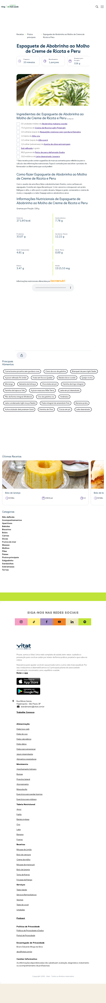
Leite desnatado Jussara (48, 156)
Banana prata (82, 403)
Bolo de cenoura (24, 854)
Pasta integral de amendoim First (56, 403)
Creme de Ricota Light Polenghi (50, 128)
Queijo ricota (87, 378)
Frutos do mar (9, 542)
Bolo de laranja (23, 869)
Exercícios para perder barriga (29, 794)
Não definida (8, 517)
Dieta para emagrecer (26, 749)
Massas (5, 545)
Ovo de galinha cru (46, 397)
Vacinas (20, 899)
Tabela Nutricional (26, 804)
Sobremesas (8, 566)
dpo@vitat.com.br (24, 951)
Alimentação (23, 724)
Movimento (22, 764)
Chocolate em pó (49, 384)
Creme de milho (23, 859)
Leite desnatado (83, 409)
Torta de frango (23, 874)
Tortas (5, 570)
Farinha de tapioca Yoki (15, 390)
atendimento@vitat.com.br (32, 706)
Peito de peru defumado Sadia (50, 152)
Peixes (5, 554)
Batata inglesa (23, 819)
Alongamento (23, 784)
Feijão (19, 814)
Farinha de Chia (46, 409)
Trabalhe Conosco (25, 712)
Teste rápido (22, 889)
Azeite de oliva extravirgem (57, 144)
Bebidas (6, 526)
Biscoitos (6, 529)
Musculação (22, 789)
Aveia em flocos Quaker (43, 378)
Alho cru (36, 136)
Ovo (18, 824)
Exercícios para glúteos (26, 799)
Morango (9, 384)
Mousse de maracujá (26, 864)
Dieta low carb (23, 729)
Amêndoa (64, 397)
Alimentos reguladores (26, 759)
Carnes (5, 535)
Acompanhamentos (12, 520)
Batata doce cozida (67, 378)
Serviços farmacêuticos (26, 894)
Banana (20, 834)
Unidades (21, 909)
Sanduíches (7, 563)
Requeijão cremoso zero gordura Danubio (60, 132)
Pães (4, 551)
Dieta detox (22, 744)
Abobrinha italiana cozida (54, 123)
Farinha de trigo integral (73, 384)
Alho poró (43, 140)
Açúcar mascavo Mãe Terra (42, 390)
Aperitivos (7, 523)
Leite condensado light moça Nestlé (20, 403)
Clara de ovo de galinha (55, 371)
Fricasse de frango (24, 879)
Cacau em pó (64, 409)
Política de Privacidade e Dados (30, 930)
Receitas (20, 34)
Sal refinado (27, 148)
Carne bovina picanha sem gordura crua (22, 371)
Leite (19, 829)
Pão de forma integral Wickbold (18, 397)
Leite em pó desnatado (69, 390)
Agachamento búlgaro (26, 769)
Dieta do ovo (22, 734)
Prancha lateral (23, 779)
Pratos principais (31, 36)
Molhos (5, 548)
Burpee (20, 774)
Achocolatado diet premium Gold (19, 409)
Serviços (21, 884)
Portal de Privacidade (26, 935)
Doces (5, 538)
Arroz (19, 809)
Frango (20, 839)
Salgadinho (7, 560)
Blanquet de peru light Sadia (84, 371)
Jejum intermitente (25, 754)
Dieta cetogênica (24, 739)
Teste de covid (23, 904)
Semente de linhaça (27, 384)
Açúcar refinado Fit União (16, 378)
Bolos (4, 532)
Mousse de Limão (24, 849)
